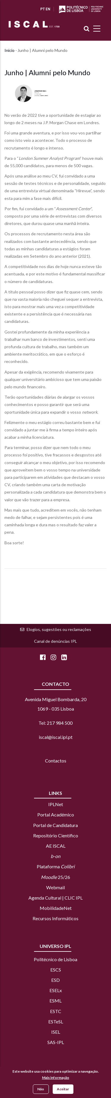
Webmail (55, 887)
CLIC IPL (74, 897)
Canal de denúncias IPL (55, 641)
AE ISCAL (55, 846)
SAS (51, 1042)
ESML (55, 1000)
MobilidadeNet (56, 908)
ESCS (55, 969)
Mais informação (55, 1078)
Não (40, 1089)
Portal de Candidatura (55, 825)
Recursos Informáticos (55, 918)
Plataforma (56, 866)
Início (9, 50)
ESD (55, 980)
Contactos (55, 760)
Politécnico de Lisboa (55, 959)
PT (42, 9)
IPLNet (55, 804)
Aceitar (63, 1089)
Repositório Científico (55, 835)
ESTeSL (55, 1021)
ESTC (55, 1011)
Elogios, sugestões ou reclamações (59, 629)
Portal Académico (55, 814)
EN (48, 9)
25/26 (55, 877)
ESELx (55, 990)
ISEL (55, 1032)
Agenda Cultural (44, 897)
